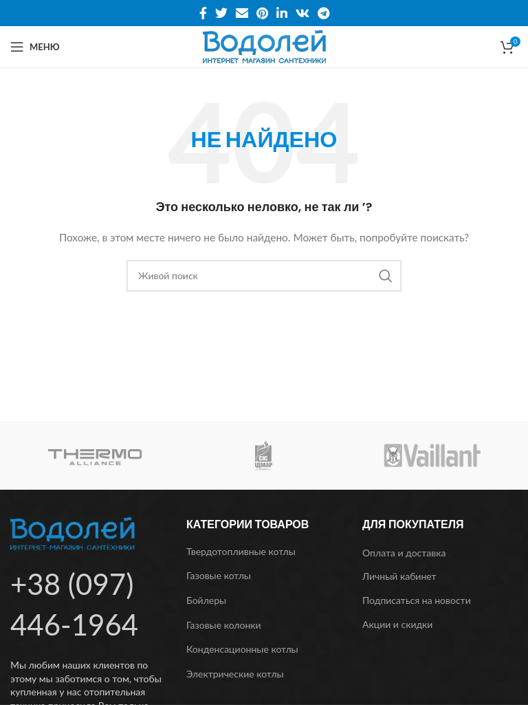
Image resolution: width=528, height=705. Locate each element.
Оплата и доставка (404, 552)
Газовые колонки (223, 625)
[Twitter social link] (221, 13)
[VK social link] (303, 13)
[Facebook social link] (203, 13)
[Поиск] (264, 276)
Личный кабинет (399, 576)
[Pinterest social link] (262, 13)
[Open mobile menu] (35, 47)
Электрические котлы (235, 674)
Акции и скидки (397, 624)
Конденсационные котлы (242, 649)
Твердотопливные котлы (241, 551)
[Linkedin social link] (282, 13)
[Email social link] (242, 13)
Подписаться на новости (416, 600)
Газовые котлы (218, 575)
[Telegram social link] (323, 13)
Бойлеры (206, 600)
